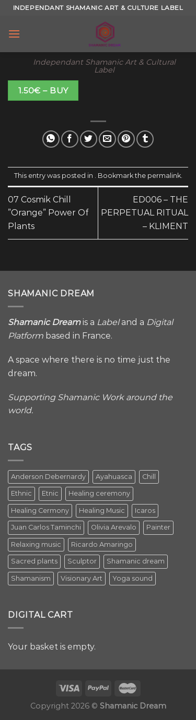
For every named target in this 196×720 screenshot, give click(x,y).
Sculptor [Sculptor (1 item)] (82, 561)
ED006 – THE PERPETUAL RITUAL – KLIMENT (144, 213)
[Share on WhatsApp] (51, 139)
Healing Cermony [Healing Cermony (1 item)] (40, 510)
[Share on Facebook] (69, 139)
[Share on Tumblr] (145, 139)
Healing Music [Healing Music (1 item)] (102, 510)
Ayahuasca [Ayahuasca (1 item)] (114, 477)
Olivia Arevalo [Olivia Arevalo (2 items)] (113, 527)
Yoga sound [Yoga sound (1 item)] (132, 578)
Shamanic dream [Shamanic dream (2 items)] (136, 561)
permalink (164, 175)
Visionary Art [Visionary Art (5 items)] (81, 578)
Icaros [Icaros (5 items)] (145, 510)
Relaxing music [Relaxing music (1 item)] (36, 544)
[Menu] (14, 33)
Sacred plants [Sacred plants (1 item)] (34, 561)
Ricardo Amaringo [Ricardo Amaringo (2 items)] (102, 544)
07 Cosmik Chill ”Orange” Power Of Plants (48, 213)
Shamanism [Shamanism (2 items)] (31, 578)
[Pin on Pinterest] (126, 139)
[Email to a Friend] (107, 139)
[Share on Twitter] (88, 139)
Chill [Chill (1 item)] (149, 477)
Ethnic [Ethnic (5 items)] (21, 493)
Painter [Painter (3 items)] (158, 527)
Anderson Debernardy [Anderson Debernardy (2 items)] (48, 477)
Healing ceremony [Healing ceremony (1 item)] (99, 493)
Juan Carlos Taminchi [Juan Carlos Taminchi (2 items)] (46, 527)
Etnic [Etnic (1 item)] (50, 493)
